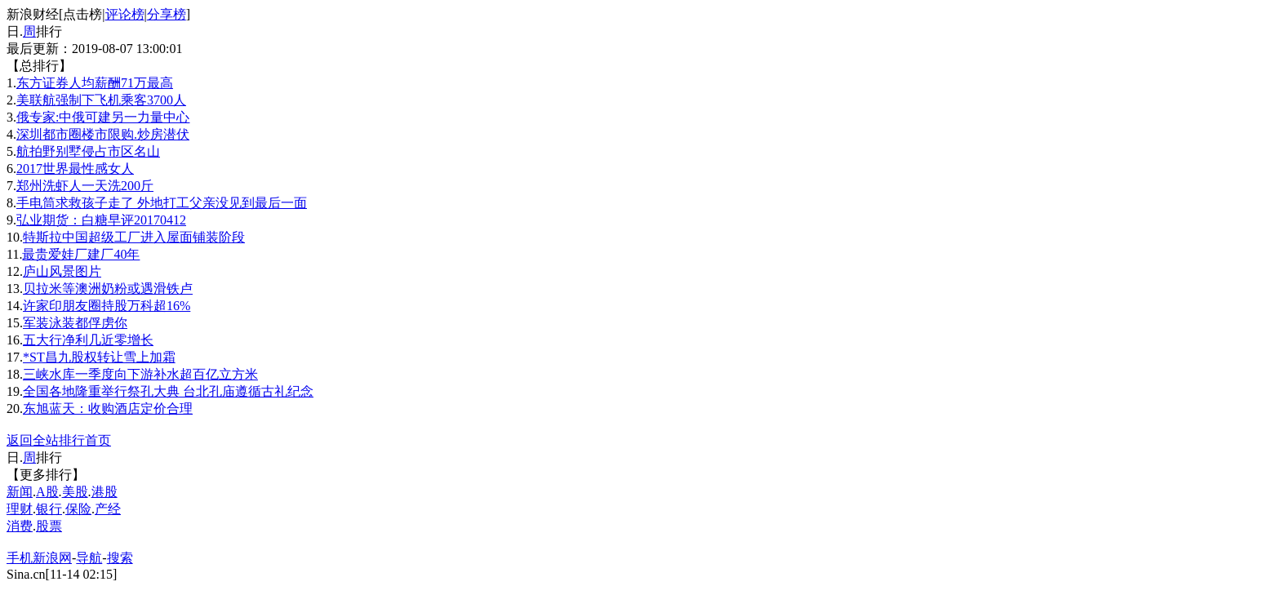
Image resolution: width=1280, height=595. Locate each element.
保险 (78, 509)
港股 (104, 492)
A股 (47, 492)
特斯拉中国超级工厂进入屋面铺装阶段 (134, 237)
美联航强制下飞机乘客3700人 (101, 100)
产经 (108, 509)
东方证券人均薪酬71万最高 (94, 83)
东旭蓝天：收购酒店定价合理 (108, 408)
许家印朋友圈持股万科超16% (106, 306)
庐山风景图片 (62, 271)
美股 (75, 492)
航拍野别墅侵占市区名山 (88, 151)
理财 (20, 509)
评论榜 (124, 14)
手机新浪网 (39, 558)
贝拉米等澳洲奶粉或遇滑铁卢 (108, 288)
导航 (89, 558)
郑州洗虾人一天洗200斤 (84, 186)
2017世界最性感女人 (75, 168)
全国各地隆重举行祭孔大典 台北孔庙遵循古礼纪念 (168, 391)
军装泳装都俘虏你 (75, 323)
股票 (49, 526)
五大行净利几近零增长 (88, 340)
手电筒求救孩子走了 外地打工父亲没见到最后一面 (161, 203)
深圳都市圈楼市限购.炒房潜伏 (102, 134)
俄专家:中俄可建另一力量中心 (102, 117)
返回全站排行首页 (59, 440)
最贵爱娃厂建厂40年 (81, 254)
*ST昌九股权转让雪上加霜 (99, 357)
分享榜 (166, 14)
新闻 (20, 492)
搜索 (120, 558)
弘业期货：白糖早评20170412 (101, 220)
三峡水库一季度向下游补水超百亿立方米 (140, 374)
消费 (20, 526)
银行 (49, 509)
